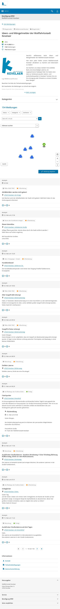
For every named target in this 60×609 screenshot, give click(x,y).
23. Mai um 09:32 (9, 320)
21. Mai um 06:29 (9, 386)
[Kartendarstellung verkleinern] (57, 161)
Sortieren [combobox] (26, 112)
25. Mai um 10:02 (9, 286)
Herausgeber (6, 580)
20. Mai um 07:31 (9, 480)
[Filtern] (22, 118)
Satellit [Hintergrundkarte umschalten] (4, 164)
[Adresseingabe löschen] (37, 125)
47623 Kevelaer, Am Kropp (12, 195)
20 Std (6, 183)
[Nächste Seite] (37, 548)
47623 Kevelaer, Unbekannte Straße (15, 227)
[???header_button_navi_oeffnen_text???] (5, 11)
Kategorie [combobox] (15, 112)
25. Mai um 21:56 (9, 215)
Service (4, 595)
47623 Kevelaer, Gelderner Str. (13, 266)
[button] (30, 99)
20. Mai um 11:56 (9, 446)
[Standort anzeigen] (57, 154)
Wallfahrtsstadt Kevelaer (9, 584)
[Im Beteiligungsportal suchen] (52, 11)
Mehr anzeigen (30, 92)
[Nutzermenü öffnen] (57, 11)
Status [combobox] (5, 112)
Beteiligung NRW (8, 16)
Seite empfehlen (7, 603)
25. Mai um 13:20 (9, 254)
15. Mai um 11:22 (9, 518)
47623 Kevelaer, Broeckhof (12, 398)
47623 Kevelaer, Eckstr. (11, 492)
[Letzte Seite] (41, 548)
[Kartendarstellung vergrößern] (57, 158)
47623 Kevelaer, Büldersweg (13, 368)
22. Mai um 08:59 (9, 356)
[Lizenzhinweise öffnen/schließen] (57, 165)
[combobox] (18, 125)
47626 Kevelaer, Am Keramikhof (14, 530)
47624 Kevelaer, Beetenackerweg (14, 298)
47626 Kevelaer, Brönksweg (12, 459)
